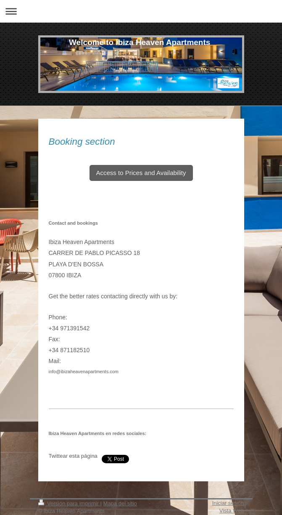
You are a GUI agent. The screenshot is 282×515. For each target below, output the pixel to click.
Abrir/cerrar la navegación (141, 11)
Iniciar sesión (228, 503)
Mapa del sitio (120, 503)
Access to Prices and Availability (141, 172)
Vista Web (231, 510)
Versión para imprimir (69, 503)
